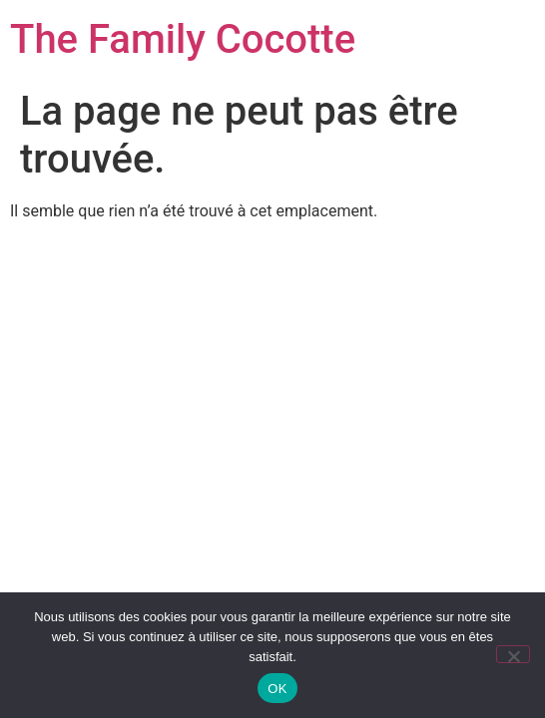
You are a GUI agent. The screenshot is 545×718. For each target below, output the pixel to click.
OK (277, 688)
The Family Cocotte (182, 39)
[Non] (513, 654)
